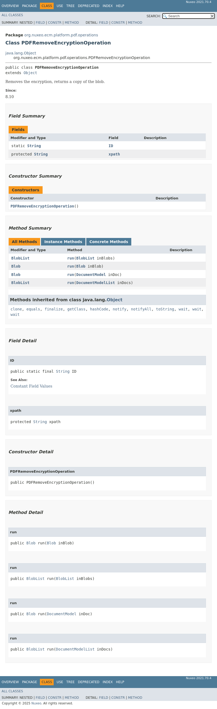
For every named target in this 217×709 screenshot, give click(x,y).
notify (119, 309)
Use (60, 6)
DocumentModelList (95, 283)
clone (16, 309)
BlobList (20, 258)
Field (40, 23)
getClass (76, 309)
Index (108, 6)
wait (183, 309)
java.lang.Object (20, 53)
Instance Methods (63, 242)
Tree (70, 6)
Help (120, 6)
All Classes (12, 15)
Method (72, 23)
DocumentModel (91, 274)
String (34, 146)
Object (30, 73)
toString (165, 309)
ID (111, 146)
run (70, 258)
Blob (15, 266)
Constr (54, 23)
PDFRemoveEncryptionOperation (42, 206)
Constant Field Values (31, 386)
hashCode (99, 309)
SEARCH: (154, 16)
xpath (114, 154)
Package (29, 6)
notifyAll (141, 309)
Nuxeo (36, 703)
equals (33, 309)
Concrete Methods (108, 242)
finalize (53, 309)
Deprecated (88, 6)
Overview (10, 6)
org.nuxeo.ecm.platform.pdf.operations (61, 35)
